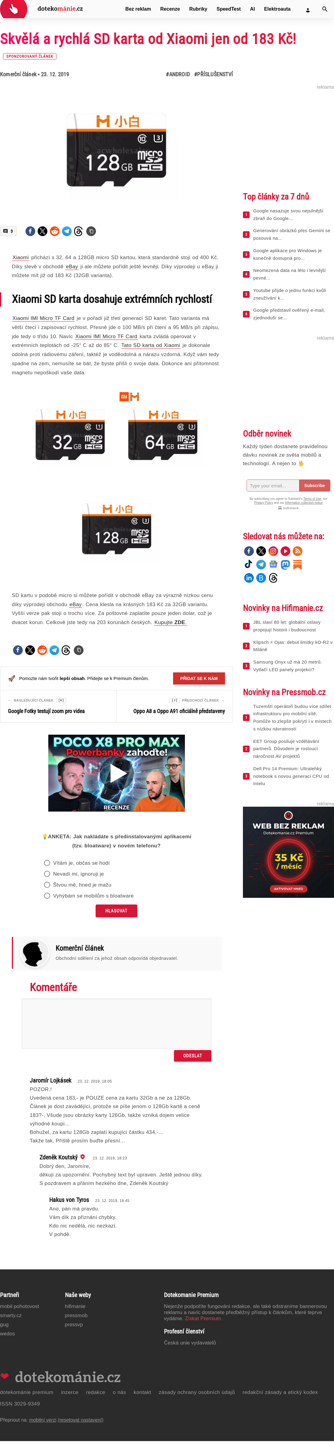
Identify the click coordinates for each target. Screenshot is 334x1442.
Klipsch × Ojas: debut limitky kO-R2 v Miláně (293, 646)
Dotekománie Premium (26, 1393)
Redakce (95, 1393)
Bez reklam (138, 9)
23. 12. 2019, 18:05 (94, 1082)
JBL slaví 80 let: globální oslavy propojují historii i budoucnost (287, 626)
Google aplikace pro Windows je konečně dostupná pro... (287, 254)
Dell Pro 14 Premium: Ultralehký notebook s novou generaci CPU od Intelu (291, 776)
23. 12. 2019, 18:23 (110, 1159)
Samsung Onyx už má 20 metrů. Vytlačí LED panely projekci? (287, 665)
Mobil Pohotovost (19, 1307)
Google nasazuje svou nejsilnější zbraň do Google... (288, 214)
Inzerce (70, 1393)
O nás (119, 1393)
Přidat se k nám (199, 678)
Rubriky (198, 9)
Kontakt (142, 1393)
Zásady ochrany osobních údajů (197, 1393)
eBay (72, 267)
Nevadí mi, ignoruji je (78, 875)
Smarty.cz (11, 1316)
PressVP (74, 1325)
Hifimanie (75, 1307)
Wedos (7, 1334)
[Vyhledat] (325, 9)
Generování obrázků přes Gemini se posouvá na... (291, 234)
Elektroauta (277, 9)
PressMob (76, 1316)
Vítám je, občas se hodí (81, 864)
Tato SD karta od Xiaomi (150, 345)
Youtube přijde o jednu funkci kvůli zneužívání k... (289, 294)
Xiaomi (20, 257)
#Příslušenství (213, 74)
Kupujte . (171, 622)
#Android (178, 74)
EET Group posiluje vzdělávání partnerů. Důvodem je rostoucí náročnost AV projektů (286, 749)
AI (252, 9)
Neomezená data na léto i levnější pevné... (289, 274)
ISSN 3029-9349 (20, 1405)
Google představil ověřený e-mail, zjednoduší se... (289, 313)
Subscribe (314, 485)
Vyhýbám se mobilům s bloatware (93, 897)
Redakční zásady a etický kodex (280, 1393)
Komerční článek (18, 74)
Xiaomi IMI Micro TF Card (43, 318)
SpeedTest (228, 9)
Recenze (170, 9)
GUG (4, 1325)
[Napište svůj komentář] (116, 1024)
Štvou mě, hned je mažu (82, 886)
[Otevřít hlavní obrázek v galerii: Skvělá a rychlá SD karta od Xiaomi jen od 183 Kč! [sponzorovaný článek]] (116, 150)
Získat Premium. (204, 1319)
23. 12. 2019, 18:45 (112, 1202)
